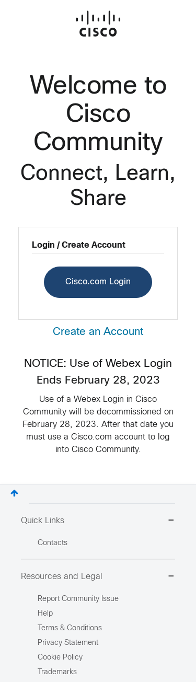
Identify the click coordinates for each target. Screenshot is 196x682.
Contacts (52, 543)
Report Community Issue (78, 599)
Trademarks (57, 672)
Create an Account (98, 332)
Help (45, 613)
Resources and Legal (98, 577)
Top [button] (14, 493)
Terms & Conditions (70, 628)
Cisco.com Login (98, 282)
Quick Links (98, 521)
